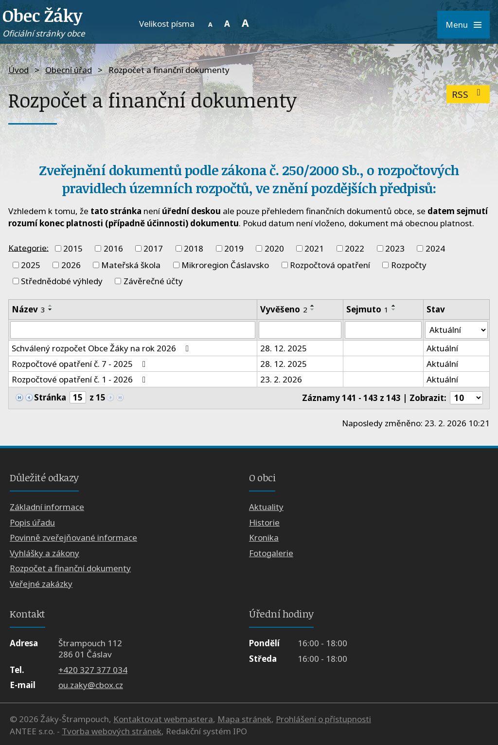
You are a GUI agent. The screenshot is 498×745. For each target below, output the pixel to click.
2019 (234, 248)
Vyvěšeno (283, 309)
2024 (435, 248)
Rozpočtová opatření (330, 265)
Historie (264, 522)
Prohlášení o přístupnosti (323, 719)
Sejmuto (367, 309)
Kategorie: (28, 247)
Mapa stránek (244, 719)
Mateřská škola (130, 265)
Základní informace (47, 507)
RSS (468, 94)
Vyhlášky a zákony (44, 553)
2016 (113, 248)
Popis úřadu (32, 522)
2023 (395, 248)
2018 (193, 248)
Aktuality (266, 507)
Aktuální (442, 348)
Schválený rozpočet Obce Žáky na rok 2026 (102, 348)
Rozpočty (409, 265)
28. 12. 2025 (283, 348)
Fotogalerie (271, 553)
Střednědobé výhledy (62, 281)
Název (28, 309)
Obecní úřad (68, 69)
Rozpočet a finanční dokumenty (70, 568)
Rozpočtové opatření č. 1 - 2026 (80, 379)
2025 (30, 265)
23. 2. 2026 (281, 379)
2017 (153, 248)
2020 (274, 248)
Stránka (50, 397)
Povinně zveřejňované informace (73, 538)
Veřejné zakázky (41, 583)
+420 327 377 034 (92, 669)
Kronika (264, 538)
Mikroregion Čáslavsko (225, 265)
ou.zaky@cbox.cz (90, 684)
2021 (314, 248)
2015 (73, 248)
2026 (71, 265)
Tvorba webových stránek (111, 731)
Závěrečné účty (153, 281)
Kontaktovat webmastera (163, 719)
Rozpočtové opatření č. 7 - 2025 (80, 363)
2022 (354, 248)
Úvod (18, 69)
